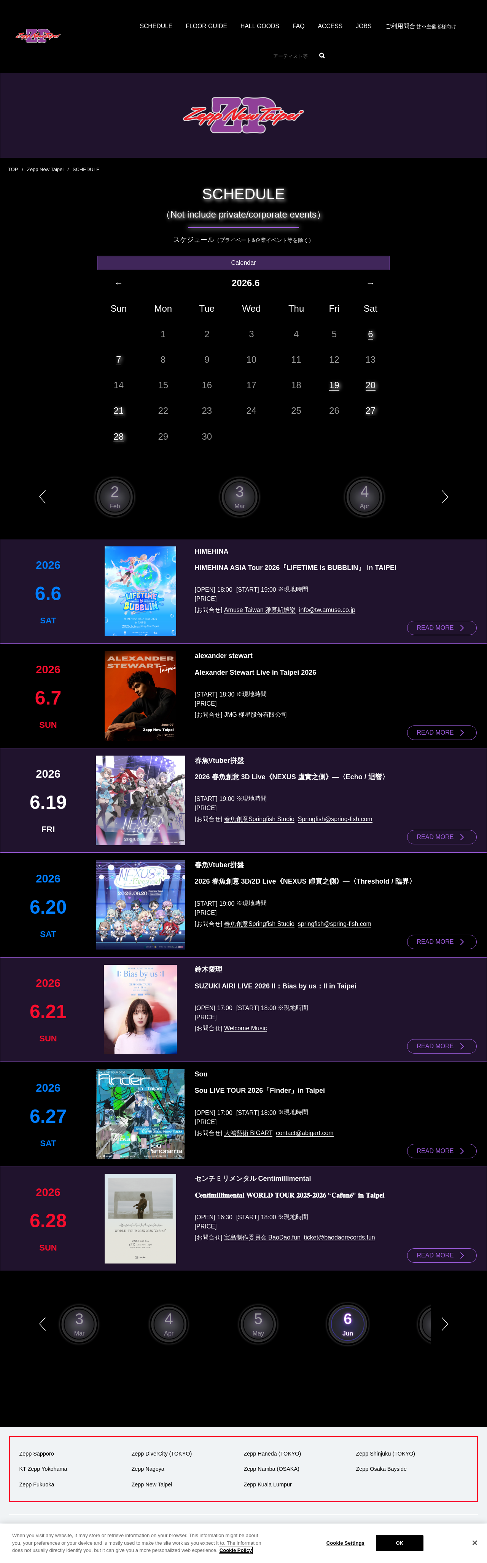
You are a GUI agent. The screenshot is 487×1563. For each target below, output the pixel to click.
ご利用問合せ (421, 26)
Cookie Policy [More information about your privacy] (236, 1550)
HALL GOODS (260, 26)
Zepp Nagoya (147, 1465)
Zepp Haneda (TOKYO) (272, 1449)
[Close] (474, 1542)
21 (118, 410)
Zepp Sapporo (36, 1449)
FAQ (299, 26)
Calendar (243, 262)
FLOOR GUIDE (206, 26)
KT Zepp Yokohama (43, 1465)
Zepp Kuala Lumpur (267, 1480)
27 (371, 410)
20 (371, 385)
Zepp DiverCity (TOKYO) (161, 1449)
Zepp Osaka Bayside (381, 1465)
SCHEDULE (155, 26)
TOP (13, 169)
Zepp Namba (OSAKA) (271, 1465)
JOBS (365, 26)
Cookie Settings (345, 1543)
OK (399, 1543)
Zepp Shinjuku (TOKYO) (385, 1449)
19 (334, 385)
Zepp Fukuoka (36, 1480)
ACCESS (331, 26)
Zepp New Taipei (45, 169)
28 (118, 436)
